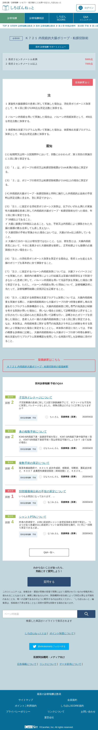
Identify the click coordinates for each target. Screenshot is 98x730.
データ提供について (70, 664)
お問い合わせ (88, 711)
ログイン (86, 8)
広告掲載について (26, 664)
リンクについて (48, 664)
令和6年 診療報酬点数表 (21, 26)
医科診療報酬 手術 (28, 418)
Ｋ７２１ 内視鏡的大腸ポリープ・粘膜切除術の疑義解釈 (37, 366)
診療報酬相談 (36, 18)
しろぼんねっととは (35, 633)
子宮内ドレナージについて (35, 397)
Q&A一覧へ (49, 552)
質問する (49, 581)
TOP (5, 26)
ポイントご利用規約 (26, 705)
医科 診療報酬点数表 (45, 26)
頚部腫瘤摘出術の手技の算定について (42, 491)
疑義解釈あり (82, 82)
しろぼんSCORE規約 (72, 705)
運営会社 (49, 717)
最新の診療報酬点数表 (49, 694)
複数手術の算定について (34, 462)
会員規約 (72, 699)
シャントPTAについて (32, 516)
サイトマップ (25, 699)
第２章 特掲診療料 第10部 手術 (73, 26)
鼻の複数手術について (33, 431)
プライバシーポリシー (18, 711)
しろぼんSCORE (61, 18)
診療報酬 (12, 18)
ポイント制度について (62, 633)
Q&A (86, 18)
